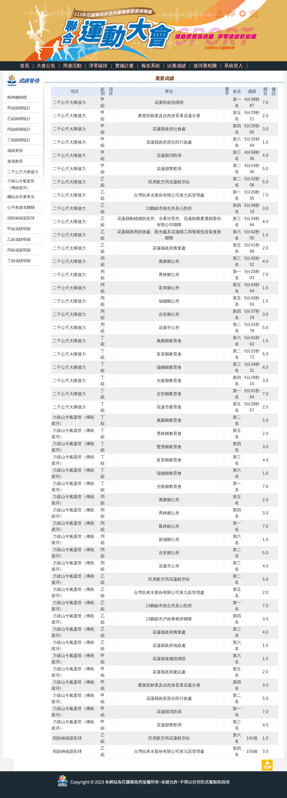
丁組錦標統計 (19, 140)
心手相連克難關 (21, 207)
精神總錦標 (17, 97)
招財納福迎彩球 (21, 218)
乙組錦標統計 (19, 118)
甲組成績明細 (19, 228)
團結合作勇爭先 (21, 197)
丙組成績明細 (19, 250)
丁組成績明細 (19, 260)
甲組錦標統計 (19, 108)
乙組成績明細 (19, 239)
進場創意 (15, 161)
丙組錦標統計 (19, 129)
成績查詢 (15, 150)
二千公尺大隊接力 (22, 172)
